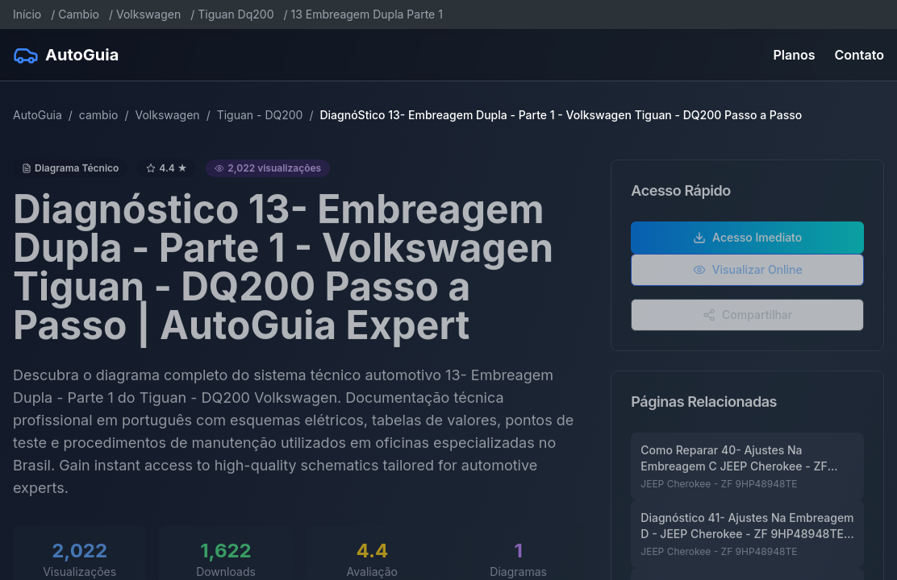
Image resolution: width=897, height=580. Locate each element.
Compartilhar (747, 319)
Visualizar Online (748, 274)
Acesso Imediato (747, 242)
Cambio (78, 14)
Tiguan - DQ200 (260, 115)
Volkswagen (148, 14)
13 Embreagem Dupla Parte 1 (367, 14)
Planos (795, 55)
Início (27, 14)
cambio (99, 115)
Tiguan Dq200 (235, 14)
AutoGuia (37, 115)
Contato (859, 55)
